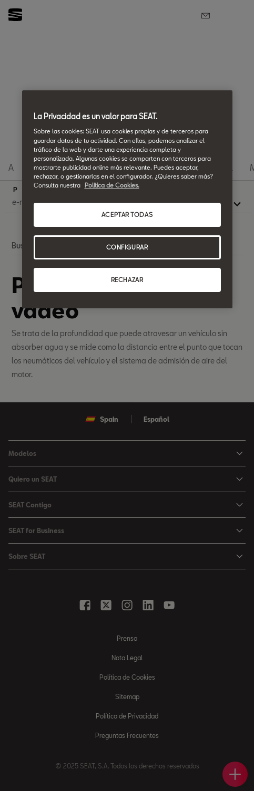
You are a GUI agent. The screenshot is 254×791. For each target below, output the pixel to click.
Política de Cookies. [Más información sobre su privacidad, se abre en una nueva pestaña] (112, 185)
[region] (127, 199)
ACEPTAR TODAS (127, 214)
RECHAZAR (127, 279)
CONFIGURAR (127, 247)
